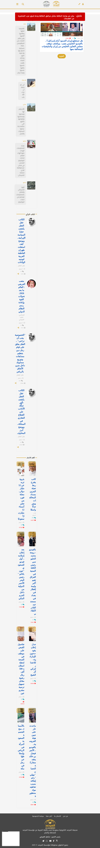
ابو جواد (24, 80)
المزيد (61, 62)
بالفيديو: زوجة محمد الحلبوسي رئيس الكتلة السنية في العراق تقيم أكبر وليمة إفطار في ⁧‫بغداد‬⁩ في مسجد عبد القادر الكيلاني (32, 581)
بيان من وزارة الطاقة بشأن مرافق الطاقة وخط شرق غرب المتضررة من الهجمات (46, 17)
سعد (24, 24)
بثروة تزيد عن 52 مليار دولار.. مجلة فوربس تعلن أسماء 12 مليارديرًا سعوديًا (21, 499)
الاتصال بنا (57, 816)
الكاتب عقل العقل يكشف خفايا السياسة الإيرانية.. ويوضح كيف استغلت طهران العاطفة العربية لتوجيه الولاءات (21, 240)
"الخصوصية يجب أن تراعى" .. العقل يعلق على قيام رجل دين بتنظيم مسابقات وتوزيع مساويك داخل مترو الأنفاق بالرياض (20, 353)
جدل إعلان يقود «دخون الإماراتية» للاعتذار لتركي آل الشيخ (33, 659)
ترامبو (24, 141)
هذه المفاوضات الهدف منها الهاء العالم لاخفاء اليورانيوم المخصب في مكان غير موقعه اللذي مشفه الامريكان (20, 160)
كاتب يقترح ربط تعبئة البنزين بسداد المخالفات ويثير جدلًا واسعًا (32, 494)
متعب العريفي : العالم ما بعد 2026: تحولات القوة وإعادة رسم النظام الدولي (21, 296)
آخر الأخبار (32, 463)
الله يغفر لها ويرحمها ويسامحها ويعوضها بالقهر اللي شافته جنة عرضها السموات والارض (20, 121)
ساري (24, 104)
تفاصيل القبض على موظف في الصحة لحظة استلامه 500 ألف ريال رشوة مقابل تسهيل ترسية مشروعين (21, 668)
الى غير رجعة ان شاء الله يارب (22, 91)
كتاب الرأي (30, 214)
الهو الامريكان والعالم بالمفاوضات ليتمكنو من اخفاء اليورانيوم (20, 194)
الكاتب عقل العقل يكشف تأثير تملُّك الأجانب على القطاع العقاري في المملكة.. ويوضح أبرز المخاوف (21, 411)
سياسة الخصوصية (38, 816)
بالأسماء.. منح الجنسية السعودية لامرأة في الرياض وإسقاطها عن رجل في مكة (21, 747)
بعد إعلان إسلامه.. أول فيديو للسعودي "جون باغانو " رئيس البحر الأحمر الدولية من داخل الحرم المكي (21, 574)
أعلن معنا (49, 816)
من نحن (65, 816)
